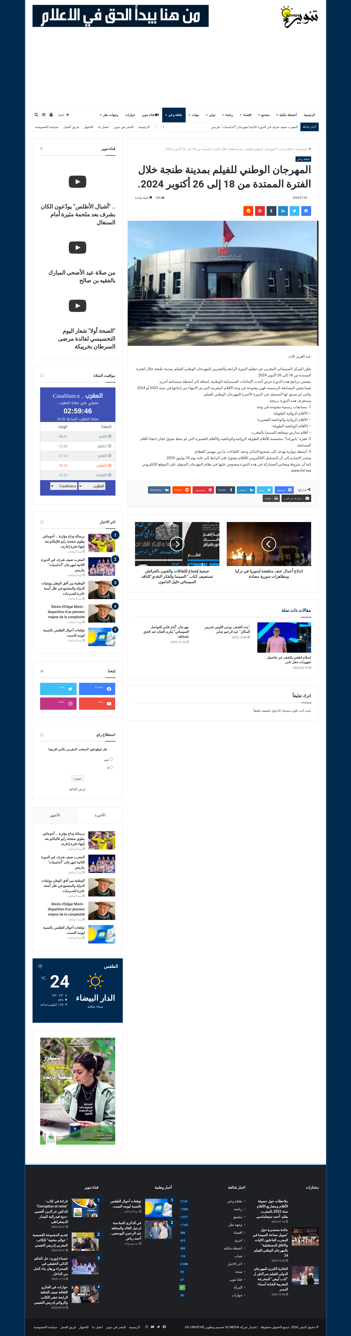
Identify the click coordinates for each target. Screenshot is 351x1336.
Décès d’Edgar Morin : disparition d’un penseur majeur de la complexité (66, 612)
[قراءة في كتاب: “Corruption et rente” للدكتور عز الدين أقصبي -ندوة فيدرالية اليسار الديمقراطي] (85, 1208)
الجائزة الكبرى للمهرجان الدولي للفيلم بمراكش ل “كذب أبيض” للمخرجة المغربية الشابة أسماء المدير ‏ (270, 1279)
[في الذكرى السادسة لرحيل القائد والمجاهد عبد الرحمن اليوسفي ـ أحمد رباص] (158, 1229)
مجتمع (265, 115)
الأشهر (55, 815)
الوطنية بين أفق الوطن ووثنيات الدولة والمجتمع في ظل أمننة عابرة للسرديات (63, 588)
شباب (238, 1256)
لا (108, 768)
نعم (106, 760)
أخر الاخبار (234, 1264)
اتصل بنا (103, 127)
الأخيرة (100, 815)
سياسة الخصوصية (46, 127)
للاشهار (88, 127)
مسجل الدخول (281, 710)
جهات (195, 115)
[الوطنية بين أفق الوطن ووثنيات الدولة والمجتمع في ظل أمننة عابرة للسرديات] (101, 590)
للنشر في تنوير (123, 127)
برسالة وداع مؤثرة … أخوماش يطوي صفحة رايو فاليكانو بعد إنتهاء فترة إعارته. (64, 541)
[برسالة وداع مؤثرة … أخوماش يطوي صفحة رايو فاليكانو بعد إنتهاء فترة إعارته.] (101, 543)
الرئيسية (309, 115)
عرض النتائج (77, 789)
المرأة (238, 1287)
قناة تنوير (150, 115)
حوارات (130, 115)
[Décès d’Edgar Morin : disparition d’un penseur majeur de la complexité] (101, 613)
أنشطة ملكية (287, 115)
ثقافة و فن (175, 115)
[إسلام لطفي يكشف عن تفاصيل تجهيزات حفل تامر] (284, 637)
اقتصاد (247, 115)
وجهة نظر (235, 1225)
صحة (238, 1272)
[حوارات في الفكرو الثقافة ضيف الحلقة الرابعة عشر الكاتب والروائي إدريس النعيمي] (85, 1294)
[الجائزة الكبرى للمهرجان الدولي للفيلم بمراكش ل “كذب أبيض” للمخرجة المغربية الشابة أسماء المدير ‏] (305, 1275)
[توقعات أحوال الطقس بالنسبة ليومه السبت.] (101, 637)
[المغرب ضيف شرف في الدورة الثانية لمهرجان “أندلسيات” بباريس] (101, 566)
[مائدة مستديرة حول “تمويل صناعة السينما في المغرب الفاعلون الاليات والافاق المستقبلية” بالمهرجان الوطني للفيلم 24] (305, 1236)
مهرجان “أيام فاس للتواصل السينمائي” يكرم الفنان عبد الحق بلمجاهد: (166, 631)
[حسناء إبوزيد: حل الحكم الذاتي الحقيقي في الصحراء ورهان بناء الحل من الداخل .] (85, 1265)
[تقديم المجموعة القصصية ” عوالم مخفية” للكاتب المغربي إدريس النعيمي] (85, 1241)
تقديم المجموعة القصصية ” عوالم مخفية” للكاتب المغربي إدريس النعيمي (50, 1240)
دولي (212, 115)
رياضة (229, 115)
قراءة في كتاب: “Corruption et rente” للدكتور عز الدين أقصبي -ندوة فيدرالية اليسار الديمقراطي (51, 1211)
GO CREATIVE (194, 1327)
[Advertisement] (176, 70)
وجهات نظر (110, 115)
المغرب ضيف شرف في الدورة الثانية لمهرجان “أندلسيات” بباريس (254, 127)
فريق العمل (71, 127)
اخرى (238, 1240)
